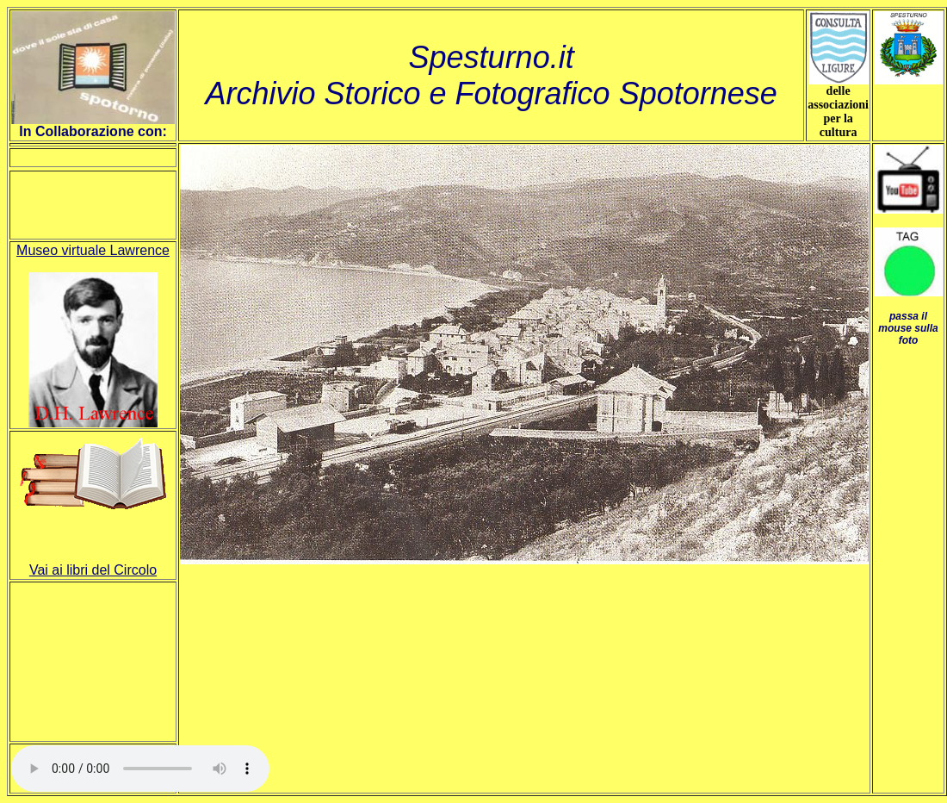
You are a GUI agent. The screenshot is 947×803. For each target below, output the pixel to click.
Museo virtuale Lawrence (93, 250)
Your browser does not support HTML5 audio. (140, 768)
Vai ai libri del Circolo (93, 570)
